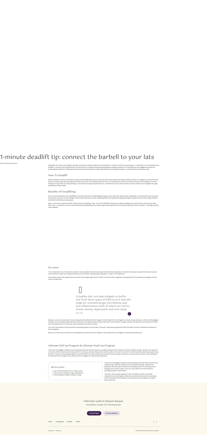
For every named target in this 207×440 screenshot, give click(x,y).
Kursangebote (60, 421)
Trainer (50, 421)
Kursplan (69, 421)
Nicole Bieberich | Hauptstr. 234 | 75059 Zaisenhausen (103, 405)
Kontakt (78, 421)
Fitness (2, 163)
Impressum (58, 430)
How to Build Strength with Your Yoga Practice (68, 371)
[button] (94, 413)
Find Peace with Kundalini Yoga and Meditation (68, 373)
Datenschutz (51, 430)
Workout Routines (11, 163)
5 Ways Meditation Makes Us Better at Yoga (67, 375)
